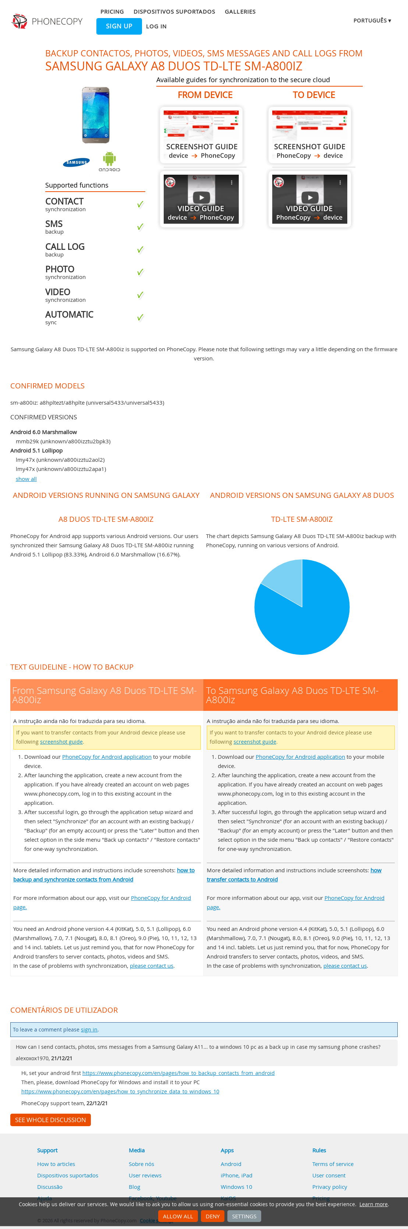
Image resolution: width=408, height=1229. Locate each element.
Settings (244, 1216)
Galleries (240, 11)
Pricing (112, 11)
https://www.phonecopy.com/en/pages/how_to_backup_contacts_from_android (178, 1073)
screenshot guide (61, 742)
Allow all (178, 1216)
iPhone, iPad (236, 1175)
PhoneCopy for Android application (107, 756)
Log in (156, 26)
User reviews (145, 1175)
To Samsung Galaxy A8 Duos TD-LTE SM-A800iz (310, 135)
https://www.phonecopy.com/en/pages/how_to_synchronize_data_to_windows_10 (120, 1091)
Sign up (119, 26)
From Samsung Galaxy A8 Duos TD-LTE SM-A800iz (201, 135)
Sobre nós (141, 1163)
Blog (134, 1186)
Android (231, 1163)
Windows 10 (236, 1186)
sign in (89, 1029)
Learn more (373, 1204)
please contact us (151, 965)
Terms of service (333, 1163)
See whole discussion (50, 1120)
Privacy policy (329, 1186)
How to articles (56, 1163)
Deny (213, 1216)
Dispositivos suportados (174, 11)
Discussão (50, 1186)
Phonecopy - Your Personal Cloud (47, 21)
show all (26, 478)
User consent (328, 1175)
